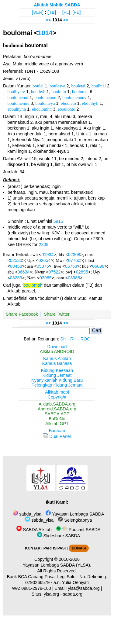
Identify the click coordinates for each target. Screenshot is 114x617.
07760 (74, 260)
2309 (43, 244)
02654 (44, 260)
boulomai (80, 91)
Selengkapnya (75, 520)
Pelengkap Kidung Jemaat (56, 385)
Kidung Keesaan (57, 370)
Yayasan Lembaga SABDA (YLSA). (57, 565)
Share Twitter (57, 314)
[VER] (38, 12)
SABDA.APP (57, 413)
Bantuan (57, 430)
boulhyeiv (16, 91)
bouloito (58, 91)
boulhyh (38, 91)
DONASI (79, 548)
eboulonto (66, 109)
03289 (16, 277)
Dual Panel (57, 436)
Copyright (57, 397)
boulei (38, 85)
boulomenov (18, 103)
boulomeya (45, 103)
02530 (16, 260)
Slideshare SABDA (58, 535)
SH (63, 338)
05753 (71, 266)
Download (57, 346)
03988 (74, 277)
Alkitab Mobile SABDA (57, 4)
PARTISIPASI (54, 548)
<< (48, 19)
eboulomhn (42, 109)
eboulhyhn (16, 109)
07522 (54, 272)
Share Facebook (22, 314)
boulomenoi (17, 97)
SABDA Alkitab (33, 529)
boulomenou (45, 97)
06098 (98, 266)
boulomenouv (74, 97)
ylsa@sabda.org (84, 588)
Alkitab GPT (57, 423)
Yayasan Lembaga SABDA (75, 514)
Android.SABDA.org (57, 408)
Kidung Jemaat (57, 375)
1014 (45, 33)
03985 (46, 277)
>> (65, 19)
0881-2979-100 (36, 588)
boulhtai (99, 85)
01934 (48, 254)
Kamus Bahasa (57, 363)
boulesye (57, 85)
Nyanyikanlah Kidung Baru (57, 380)
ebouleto (68, 103)
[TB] (51, 12)
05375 (43, 266)
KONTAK (32, 548)
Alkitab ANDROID (57, 351)
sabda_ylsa (27, 514)
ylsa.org (51, 594)
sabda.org (72, 594)
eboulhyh (90, 103)
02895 (82, 272)
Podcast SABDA (78, 529)
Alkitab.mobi (57, 392)
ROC (85, 338)
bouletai (78, 85)
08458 (16, 266)
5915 (58, 221)
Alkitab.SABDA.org (57, 404)
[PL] (66, 12)
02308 (74, 254)
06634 (24, 272)
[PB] (76, 12)
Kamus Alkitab (57, 358)
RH (73, 338)
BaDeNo (57, 418)
